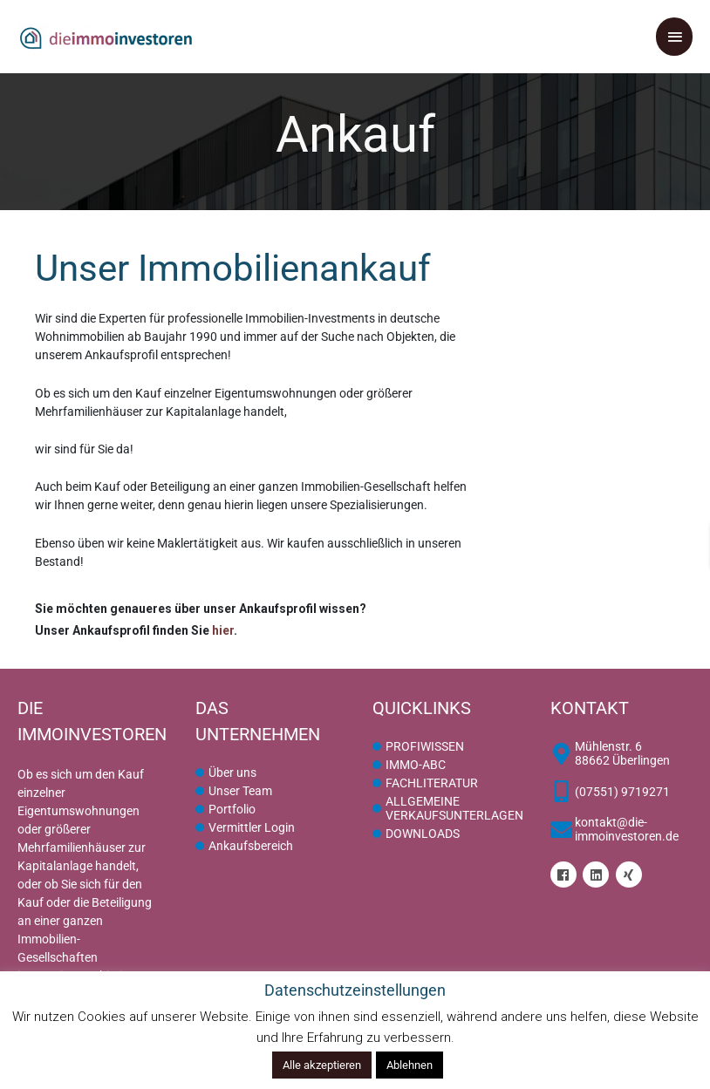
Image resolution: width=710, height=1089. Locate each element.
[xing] (631, 874)
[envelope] (621, 829)
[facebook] (565, 874)
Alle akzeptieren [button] (322, 1065)
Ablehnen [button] (409, 1065)
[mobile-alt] (610, 791)
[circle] (225, 772)
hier (223, 630)
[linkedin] (598, 874)
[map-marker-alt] (621, 753)
